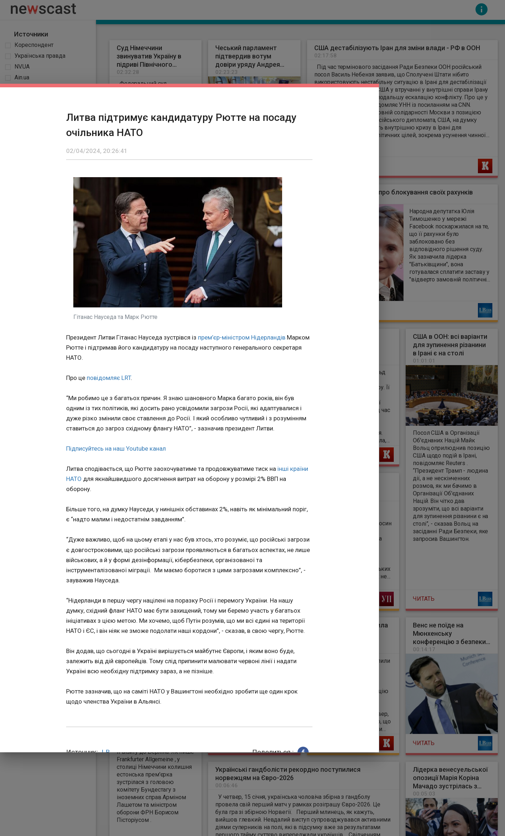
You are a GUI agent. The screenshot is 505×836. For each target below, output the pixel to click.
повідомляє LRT (109, 377)
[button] (303, 752)
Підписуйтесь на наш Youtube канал (116, 448)
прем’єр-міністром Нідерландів (241, 337)
